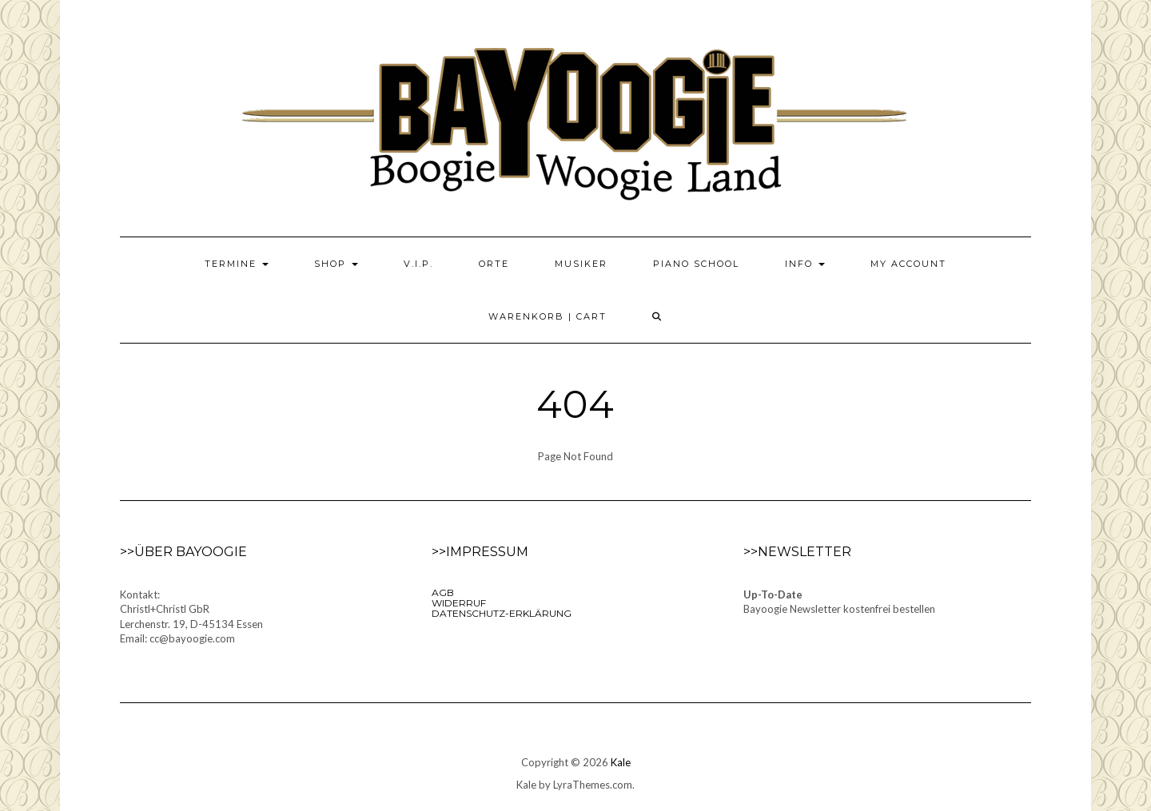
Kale (621, 762)
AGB (443, 592)
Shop (336, 263)
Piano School (696, 263)
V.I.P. (418, 263)
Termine (237, 263)
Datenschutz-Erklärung (502, 613)
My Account (908, 263)
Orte (494, 263)
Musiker (581, 263)
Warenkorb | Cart (547, 316)
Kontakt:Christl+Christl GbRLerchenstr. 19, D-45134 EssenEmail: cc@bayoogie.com (191, 617)
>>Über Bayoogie (183, 551)
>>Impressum (480, 551)
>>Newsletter (797, 551)
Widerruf (459, 603)
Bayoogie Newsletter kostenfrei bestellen (839, 608)
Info (805, 263)
